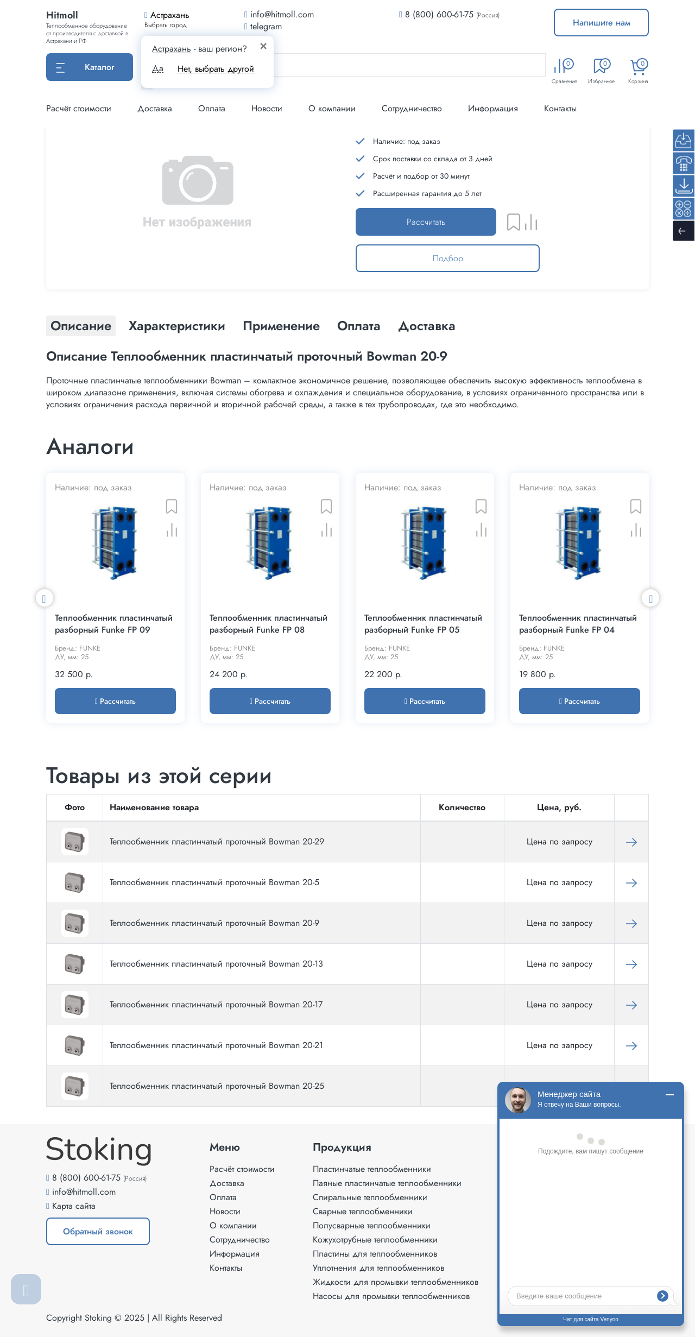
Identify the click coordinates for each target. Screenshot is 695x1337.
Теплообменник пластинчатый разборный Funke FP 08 (268, 624)
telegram (263, 26)
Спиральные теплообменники (370, 1197)
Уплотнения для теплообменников (378, 1268)
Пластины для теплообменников (375, 1253)
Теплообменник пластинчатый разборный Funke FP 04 (578, 624)
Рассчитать (426, 222)
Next (650, 598)
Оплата (211, 108)
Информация (493, 108)
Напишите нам (601, 22)
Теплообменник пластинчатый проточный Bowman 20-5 (214, 882)
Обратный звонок (98, 1231)
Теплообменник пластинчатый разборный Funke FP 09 (114, 624)
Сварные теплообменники (363, 1211)
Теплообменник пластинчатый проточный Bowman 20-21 (216, 1045)
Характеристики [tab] (177, 325)
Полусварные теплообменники (372, 1225)
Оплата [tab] (359, 325)
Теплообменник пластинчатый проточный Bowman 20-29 (217, 841)
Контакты (560, 108)
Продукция (342, 1147)
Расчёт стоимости (78, 108)
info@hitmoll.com (84, 1191)
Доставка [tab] (427, 325)
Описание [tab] (80, 325)
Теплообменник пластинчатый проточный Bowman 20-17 (216, 1004)
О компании (332, 108)
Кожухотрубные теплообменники (375, 1239)
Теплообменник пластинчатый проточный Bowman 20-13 (216, 963)
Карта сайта (74, 1206)
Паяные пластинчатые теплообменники (387, 1183)
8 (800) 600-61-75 (439, 14)
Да (157, 68)
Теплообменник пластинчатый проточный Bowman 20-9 (214, 923)
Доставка (154, 108)
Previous (44, 598)
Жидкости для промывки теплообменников (395, 1282)
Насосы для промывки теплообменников (391, 1296)
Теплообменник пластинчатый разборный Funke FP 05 (423, 624)
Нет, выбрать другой (216, 68)
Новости (266, 108)
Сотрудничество (412, 108)
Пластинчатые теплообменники (372, 1169)
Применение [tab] (281, 325)
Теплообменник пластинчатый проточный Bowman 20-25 (217, 1086)
